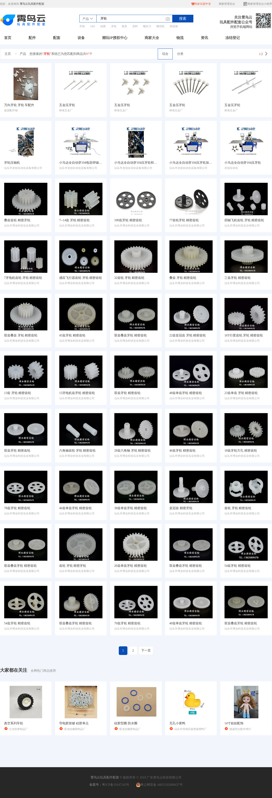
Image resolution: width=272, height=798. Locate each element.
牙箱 (82, 26)
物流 (180, 38)
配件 (32, 38)
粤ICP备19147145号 (115, 784)
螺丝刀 (147, 26)
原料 (135, 26)
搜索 (182, 18)
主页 (8, 54)
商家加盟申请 (201, 4)
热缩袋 (174, 26)
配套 (56, 38)
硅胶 (103, 26)
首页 (7, 38)
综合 (165, 54)
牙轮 (114, 26)
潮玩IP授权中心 (114, 38)
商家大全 (152, 38)
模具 (124, 26)
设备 (81, 38)
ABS (92, 26)
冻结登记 (232, 38)
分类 (180, 54)
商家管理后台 (227, 3)
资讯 (204, 38)
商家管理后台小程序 (257, 4)
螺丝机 (160, 26)
